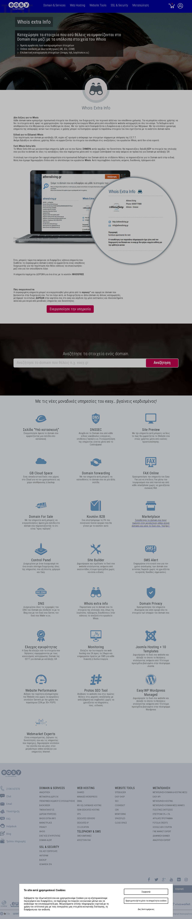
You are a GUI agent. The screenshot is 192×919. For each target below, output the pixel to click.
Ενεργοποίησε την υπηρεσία (70, 309)
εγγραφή (179, 888)
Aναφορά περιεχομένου (181, 914)
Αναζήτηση (44, 792)
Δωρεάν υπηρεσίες (47, 814)
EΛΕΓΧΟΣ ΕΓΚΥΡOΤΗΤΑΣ (49, 836)
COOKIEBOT (120, 805)
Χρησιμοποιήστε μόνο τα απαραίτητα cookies (146, 900)
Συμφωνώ (146, 891)
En (9, 914)
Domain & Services (52, 788)
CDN (116, 810)
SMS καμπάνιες (84, 836)
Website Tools (125, 788)
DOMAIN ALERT (45, 840)
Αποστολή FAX (84, 840)
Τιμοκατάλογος (46, 810)
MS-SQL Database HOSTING (89, 805)
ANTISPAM (43, 855)
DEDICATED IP (83, 823)
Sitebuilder (120, 792)
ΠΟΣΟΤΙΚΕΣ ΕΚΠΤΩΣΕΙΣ (163, 810)
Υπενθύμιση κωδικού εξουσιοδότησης (57, 801)
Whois (42, 831)
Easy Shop (120, 797)
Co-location (83, 827)
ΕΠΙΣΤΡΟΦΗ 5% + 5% (161, 814)
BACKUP (42, 860)
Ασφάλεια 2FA (45, 864)
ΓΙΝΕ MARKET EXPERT (162, 831)
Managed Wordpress (87, 797)
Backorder (44, 805)
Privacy (43, 827)
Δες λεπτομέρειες (146, 909)
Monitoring (120, 814)
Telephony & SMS (89, 831)
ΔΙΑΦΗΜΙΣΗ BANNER (161, 836)
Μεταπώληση (161, 788)
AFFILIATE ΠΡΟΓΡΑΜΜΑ (163, 818)
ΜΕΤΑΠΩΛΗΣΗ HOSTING (163, 801)
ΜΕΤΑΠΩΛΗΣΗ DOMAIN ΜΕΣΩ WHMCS (169, 805)
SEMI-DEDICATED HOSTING (88, 810)
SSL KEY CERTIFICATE (48, 851)
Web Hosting (85, 788)
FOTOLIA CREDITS (160, 823)
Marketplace (151, 517)
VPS (79, 814)
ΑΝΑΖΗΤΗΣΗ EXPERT (161, 840)
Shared (80, 792)
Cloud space (121, 823)
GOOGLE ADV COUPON (162, 827)
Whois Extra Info (47, 818)
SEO (116, 801)
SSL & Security (49, 847)
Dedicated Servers (86, 818)
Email (79, 801)
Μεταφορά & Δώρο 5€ (48, 797)
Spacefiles (120, 818)
